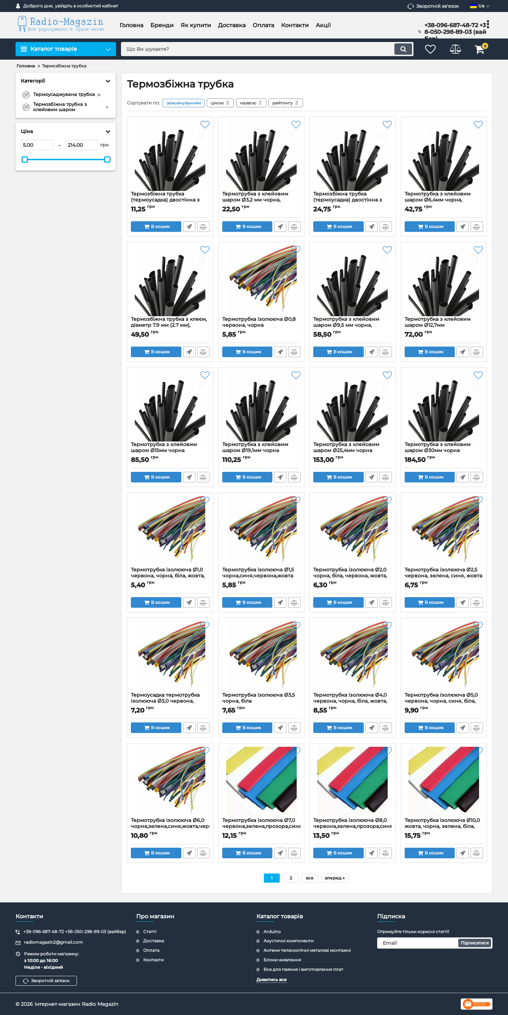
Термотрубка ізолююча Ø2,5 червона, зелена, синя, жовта (444, 576)
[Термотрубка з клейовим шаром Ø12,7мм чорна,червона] (444, 281)
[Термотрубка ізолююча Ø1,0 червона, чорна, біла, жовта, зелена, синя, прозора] (170, 531)
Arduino (272, 931)
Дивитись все (271, 979)
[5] (37, 145)
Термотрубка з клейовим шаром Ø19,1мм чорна (261, 451)
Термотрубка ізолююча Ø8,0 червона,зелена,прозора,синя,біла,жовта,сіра (352, 826)
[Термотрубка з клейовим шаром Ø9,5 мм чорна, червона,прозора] (352, 281)
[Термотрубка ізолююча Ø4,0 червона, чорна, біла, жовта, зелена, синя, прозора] (352, 656)
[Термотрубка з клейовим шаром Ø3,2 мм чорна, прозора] (261, 155)
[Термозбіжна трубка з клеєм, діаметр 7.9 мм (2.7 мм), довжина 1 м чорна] (170, 281)
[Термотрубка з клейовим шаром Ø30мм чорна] (444, 406)
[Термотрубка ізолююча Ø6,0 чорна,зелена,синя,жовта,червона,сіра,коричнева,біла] (170, 782)
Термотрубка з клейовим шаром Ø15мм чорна (170, 451)
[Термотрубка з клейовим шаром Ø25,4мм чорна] (352, 406)
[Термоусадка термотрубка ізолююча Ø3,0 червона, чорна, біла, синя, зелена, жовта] (170, 656)
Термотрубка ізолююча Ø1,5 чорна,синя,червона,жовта (261, 576)
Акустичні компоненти (289, 940)
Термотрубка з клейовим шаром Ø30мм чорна (444, 451)
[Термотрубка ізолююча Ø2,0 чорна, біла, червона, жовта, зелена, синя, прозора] (352, 531)
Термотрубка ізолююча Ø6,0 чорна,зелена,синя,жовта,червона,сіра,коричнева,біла (170, 826)
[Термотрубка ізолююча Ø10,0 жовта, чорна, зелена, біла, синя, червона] (444, 782)
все (310, 878)
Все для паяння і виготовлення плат (303, 969)
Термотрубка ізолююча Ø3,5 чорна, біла (261, 701)
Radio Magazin (100, 1004)
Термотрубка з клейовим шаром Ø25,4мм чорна (352, 451)
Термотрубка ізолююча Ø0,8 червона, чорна (261, 325)
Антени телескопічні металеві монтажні (307, 950)
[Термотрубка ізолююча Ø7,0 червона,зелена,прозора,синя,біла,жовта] (261, 782)
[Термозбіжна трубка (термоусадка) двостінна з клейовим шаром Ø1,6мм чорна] (170, 155)
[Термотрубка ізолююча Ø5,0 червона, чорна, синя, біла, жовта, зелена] (444, 656)
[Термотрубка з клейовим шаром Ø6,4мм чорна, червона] (444, 155)
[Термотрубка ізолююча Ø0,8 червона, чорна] (261, 281)
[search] (267, 49)
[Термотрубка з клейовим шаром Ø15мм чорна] (170, 406)
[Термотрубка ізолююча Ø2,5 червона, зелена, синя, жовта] (444, 531)
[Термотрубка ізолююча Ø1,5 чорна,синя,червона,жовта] (261, 531)
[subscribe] (435, 943)
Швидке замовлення (189, 226)
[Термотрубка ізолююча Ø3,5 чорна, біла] (261, 656)
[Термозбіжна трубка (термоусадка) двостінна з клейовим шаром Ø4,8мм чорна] (352, 155)
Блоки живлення (282, 959)
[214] (82, 145)
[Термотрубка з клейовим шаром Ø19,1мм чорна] (261, 406)
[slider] (25, 159)
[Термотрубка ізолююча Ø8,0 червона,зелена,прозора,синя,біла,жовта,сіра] (352, 782)
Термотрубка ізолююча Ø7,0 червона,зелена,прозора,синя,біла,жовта (261, 826)
